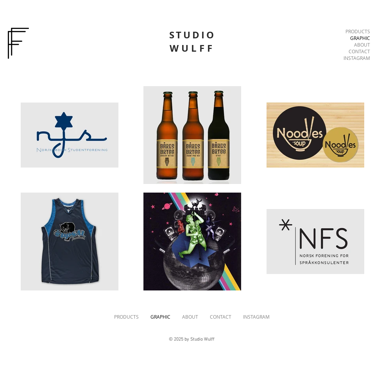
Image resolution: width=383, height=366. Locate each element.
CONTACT (359, 51)
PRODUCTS (357, 31)
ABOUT (362, 44)
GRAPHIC (360, 38)
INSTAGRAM (357, 58)
